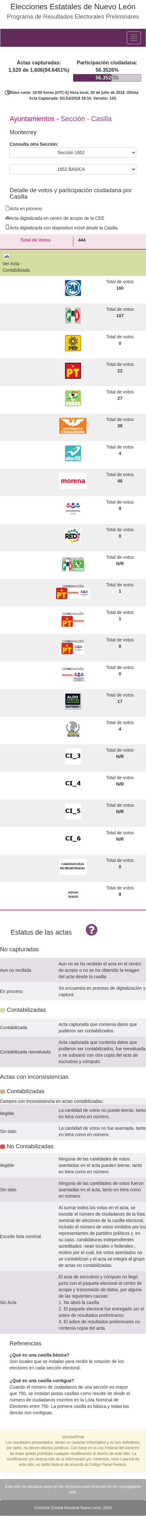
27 (120, 398)
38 (120, 425)
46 (120, 480)
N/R (120, 563)
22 (120, 370)
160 (120, 288)
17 (120, 701)
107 (120, 315)
